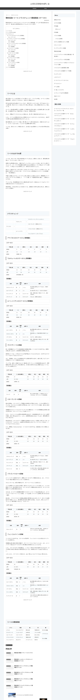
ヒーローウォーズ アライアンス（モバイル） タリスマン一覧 (64, 109)
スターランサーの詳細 (13, 53)
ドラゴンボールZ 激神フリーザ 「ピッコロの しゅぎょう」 (64, 119)
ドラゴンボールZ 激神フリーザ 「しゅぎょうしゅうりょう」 (64, 129)
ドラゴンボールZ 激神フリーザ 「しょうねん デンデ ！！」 (64, 135)
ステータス (13, 37)
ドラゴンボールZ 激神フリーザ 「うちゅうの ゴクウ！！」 (64, 140)
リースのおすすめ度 (11, 32)
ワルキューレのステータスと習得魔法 (17, 38)
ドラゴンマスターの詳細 (14, 58)
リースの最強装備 (11, 68)
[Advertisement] (28, 81)
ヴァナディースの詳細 (13, 48)
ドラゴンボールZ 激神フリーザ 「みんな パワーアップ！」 (63, 114)
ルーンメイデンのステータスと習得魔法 (17, 43)
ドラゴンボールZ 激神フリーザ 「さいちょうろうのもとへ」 (64, 124)
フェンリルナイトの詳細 (14, 63)
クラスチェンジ (10, 34)
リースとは (9, 30)
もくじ (14, 28)
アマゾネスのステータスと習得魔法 (16, 35)
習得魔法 (13, 42)
